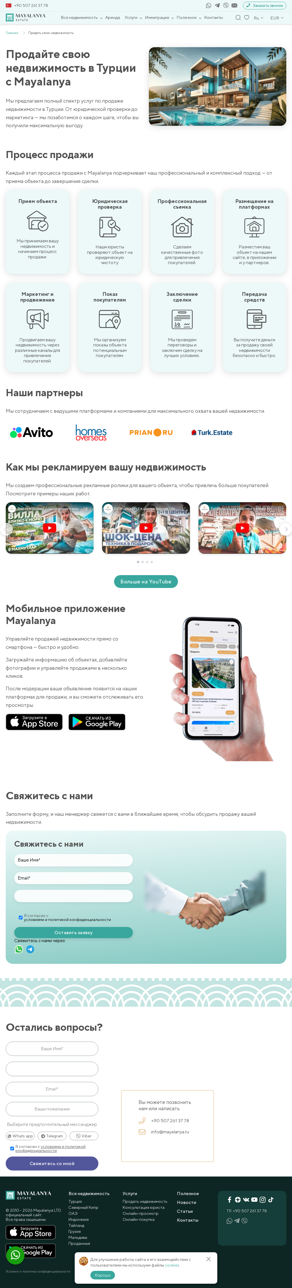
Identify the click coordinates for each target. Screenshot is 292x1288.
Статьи (185, 1211)
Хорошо (103, 1275)
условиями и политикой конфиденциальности (67, 920)
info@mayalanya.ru (164, 1132)
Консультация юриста (144, 1207)
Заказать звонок (264, 5)
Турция (75, 1201)
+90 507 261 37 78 (27, 5)
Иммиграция (157, 17)
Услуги (131, 17)
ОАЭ (73, 1213)
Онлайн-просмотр (141, 1213)
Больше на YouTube (145, 582)
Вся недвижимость (79, 17)
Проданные (79, 1243)
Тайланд (76, 1225)
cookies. (172, 1265)
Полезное (187, 17)
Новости (186, 1202)
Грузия (74, 1231)
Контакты (213, 17)
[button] (138, 562)
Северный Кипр (83, 1207)
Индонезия (78, 1219)
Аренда (112, 17)
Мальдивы (77, 1237)
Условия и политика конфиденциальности (38, 1271)
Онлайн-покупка (139, 1219)
